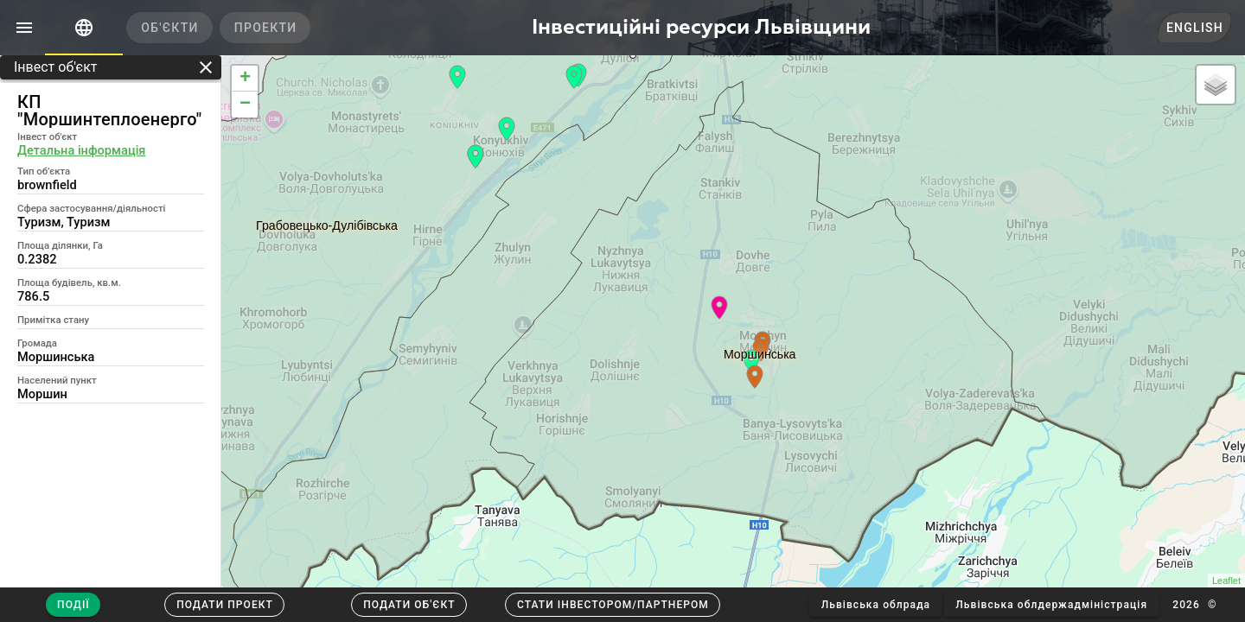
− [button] (245, 104)
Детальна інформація (81, 150)
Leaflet (1226, 580)
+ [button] (245, 79)
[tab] (84, 27)
